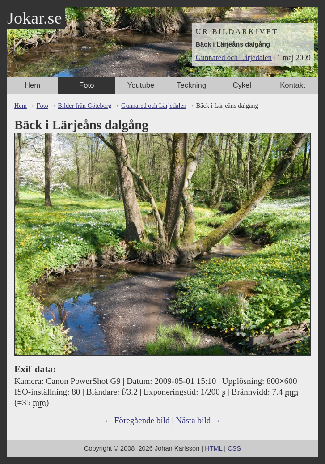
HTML (213, 448)
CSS (234, 448)
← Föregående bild (137, 420)
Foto (86, 85)
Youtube (140, 85)
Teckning (191, 85)
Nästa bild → (198, 420)
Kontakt (292, 85)
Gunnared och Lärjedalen (233, 57)
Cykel (241, 85)
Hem (32, 85)
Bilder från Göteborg (84, 105)
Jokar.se (34, 18)
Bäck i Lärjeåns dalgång (232, 44)
